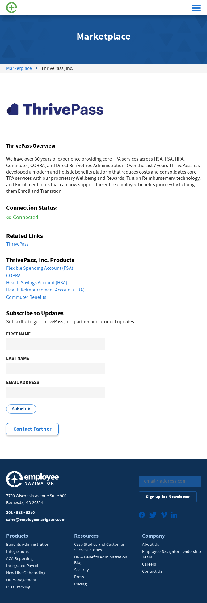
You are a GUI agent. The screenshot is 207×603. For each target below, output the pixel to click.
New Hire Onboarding (25, 572)
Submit (19, 409)
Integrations (17, 551)
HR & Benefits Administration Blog (100, 559)
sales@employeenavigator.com (35, 520)
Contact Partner (32, 429)
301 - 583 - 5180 (20, 512)
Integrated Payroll (23, 565)
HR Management (21, 580)
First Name (18, 334)
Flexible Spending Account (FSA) (39, 268)
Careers (149, 564)
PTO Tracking (18, 587)
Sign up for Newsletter (168, 497)
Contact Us (152, 571)
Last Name (17, 358)
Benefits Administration (27, 544)
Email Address (22, 382)
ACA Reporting (19, 558)
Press (79, 576)
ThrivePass (17, 244)
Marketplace (19, 68)
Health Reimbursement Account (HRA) (45, 290)
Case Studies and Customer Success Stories (99, 547)
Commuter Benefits (26, 297)
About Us (150, 544)
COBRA (13, 275)
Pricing (80, 584)
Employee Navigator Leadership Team (171, 554)
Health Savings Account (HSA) (36, 283)
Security (81, 569)
